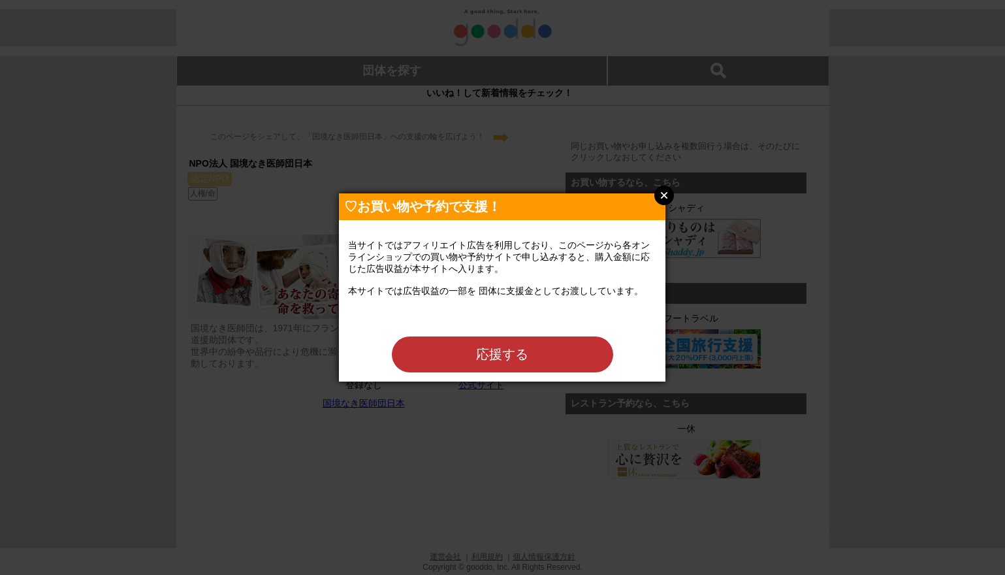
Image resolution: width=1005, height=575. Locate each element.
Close (664, 195)
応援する (502, 354)
